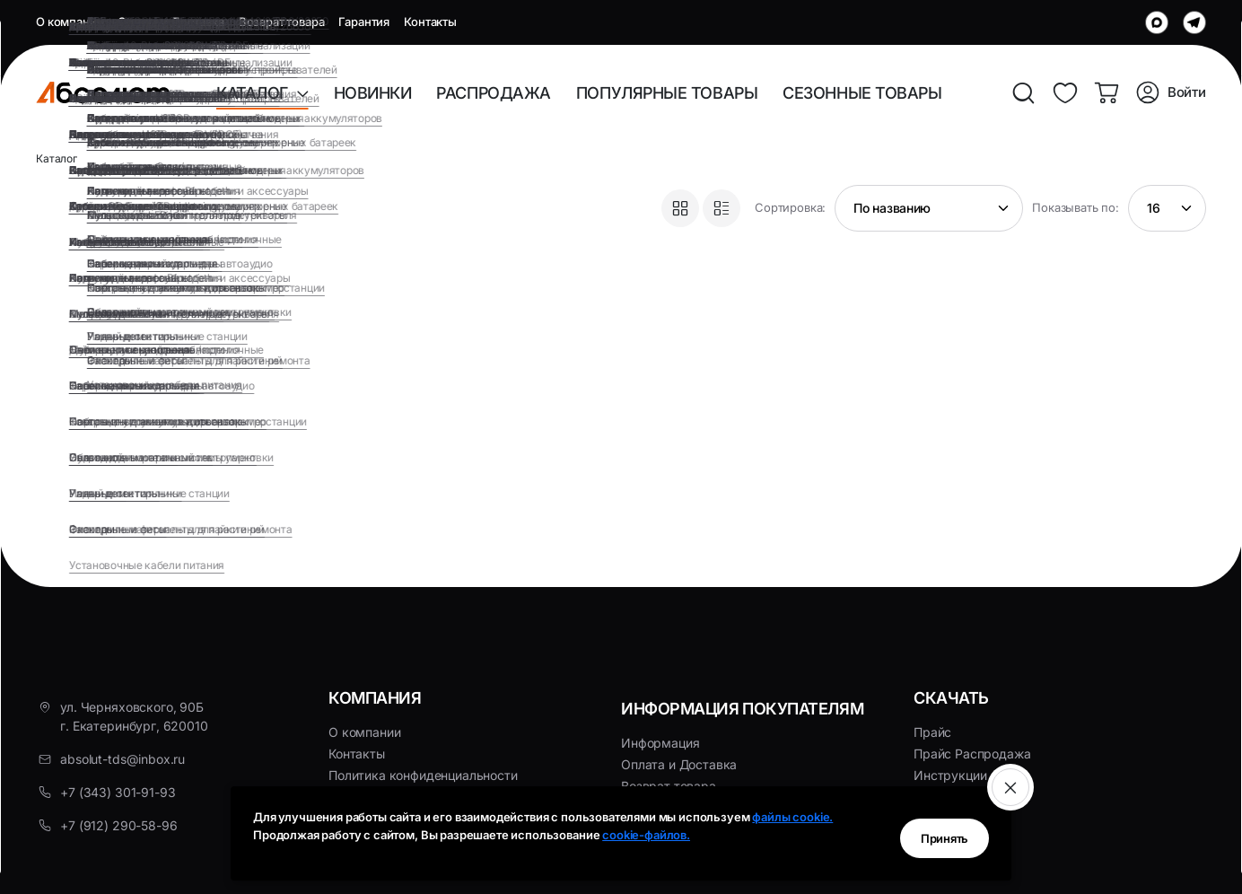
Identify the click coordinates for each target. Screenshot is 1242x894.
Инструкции (950, 775)
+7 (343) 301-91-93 (117, 792)
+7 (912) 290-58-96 (118, 825)
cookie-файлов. (646, 835)
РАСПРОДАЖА (493, 92)
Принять (932, 834)
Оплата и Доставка (170, 21)
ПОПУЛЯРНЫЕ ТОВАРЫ (666, 92)
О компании (69, 21)
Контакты (430, 21)
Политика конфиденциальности (423, 775)
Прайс (932, 732)
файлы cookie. (792, 817)
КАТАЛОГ (256, 92)
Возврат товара (282, 21)
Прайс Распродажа (972, 753)
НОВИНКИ (373, 92)
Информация (660, 742)
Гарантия (363, 21)
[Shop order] (929, 208)
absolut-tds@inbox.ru (122, 759)
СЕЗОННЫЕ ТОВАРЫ (862, 92)
